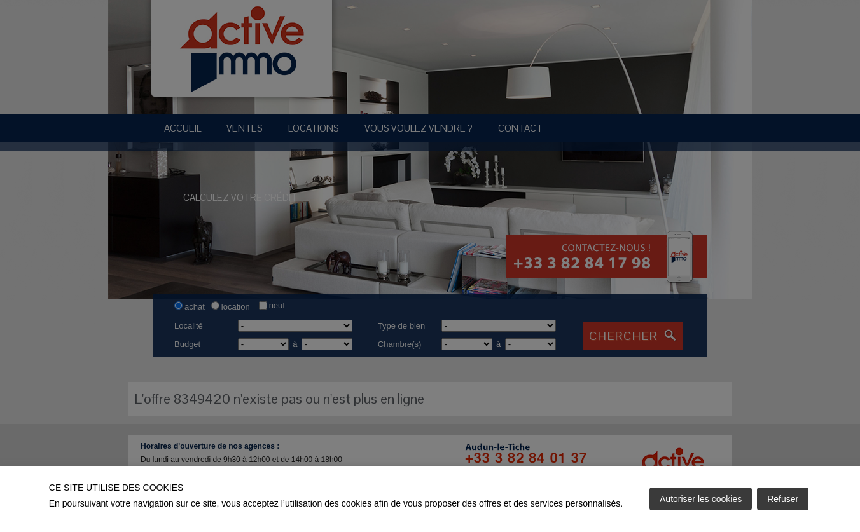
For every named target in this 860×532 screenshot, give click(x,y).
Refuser (782, 499)
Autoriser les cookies (701, 499)
